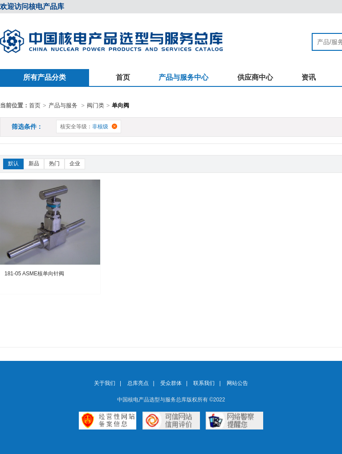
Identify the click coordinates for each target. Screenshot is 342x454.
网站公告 (237, 383)
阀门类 (95, 105)
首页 (123, 77)
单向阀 (120, 105)
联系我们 (204, 383)
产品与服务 (63, 105)
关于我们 (104, 383)
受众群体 (171, 383)
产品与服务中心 (183, 77)
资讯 (308, 77)
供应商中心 (255, 77)
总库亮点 (138, 383)
